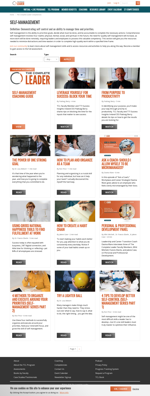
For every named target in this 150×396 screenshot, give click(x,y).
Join (109, 3)
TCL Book (99, 377)
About (16, 361)
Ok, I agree (120, 390)
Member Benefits (69, 9)
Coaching (83, 9)
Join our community (18, 46)
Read (21, 192)
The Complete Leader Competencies (29, 15)
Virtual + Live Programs (34, 9)
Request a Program (103, 373)
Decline (136, 390)
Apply (67, 59)
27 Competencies (131, 9)
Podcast (98, 361)
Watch (66, 126)
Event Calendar (115, 9)
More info (64, 394)
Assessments (19, 369)
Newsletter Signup (63, 377)
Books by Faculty (21, 373)
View (20, 126)
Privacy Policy (101, 365)
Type (46, 54)
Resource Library (97, 9)
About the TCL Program (24, 365)
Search (13, 54)
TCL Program (53, 9)
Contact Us (59, 369)
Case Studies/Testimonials (25, 377)
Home (12, 15)
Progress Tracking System (107, 369)
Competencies (61, 365)
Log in (116, 3)
